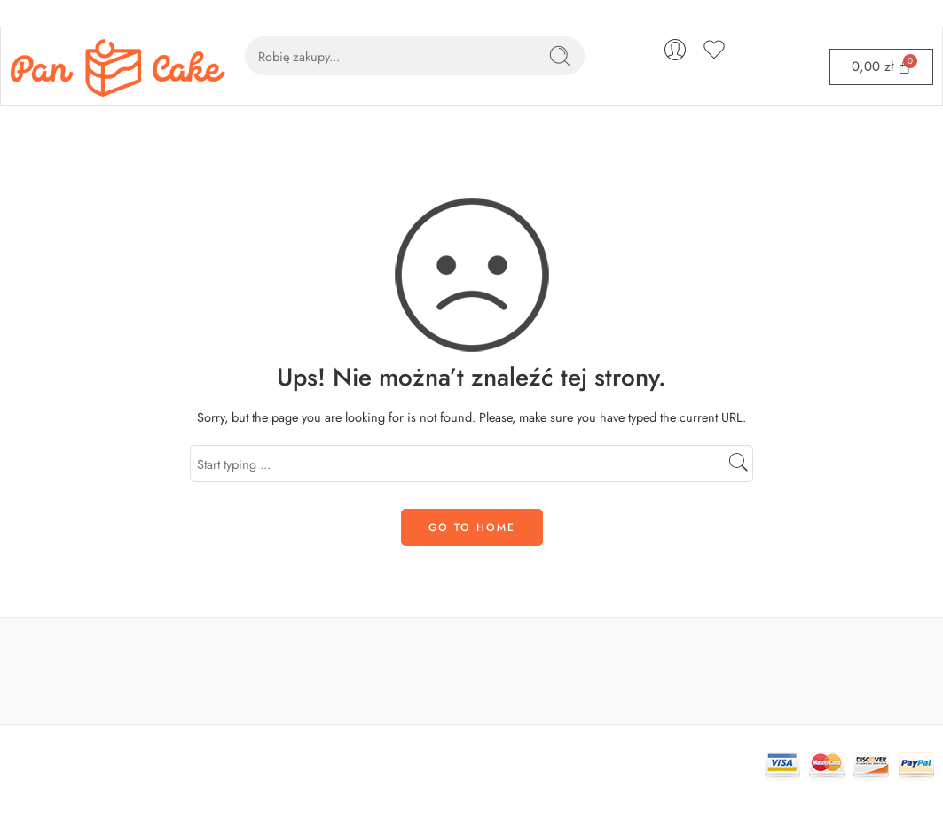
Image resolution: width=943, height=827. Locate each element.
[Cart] (881, 67)
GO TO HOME (471, 527)
